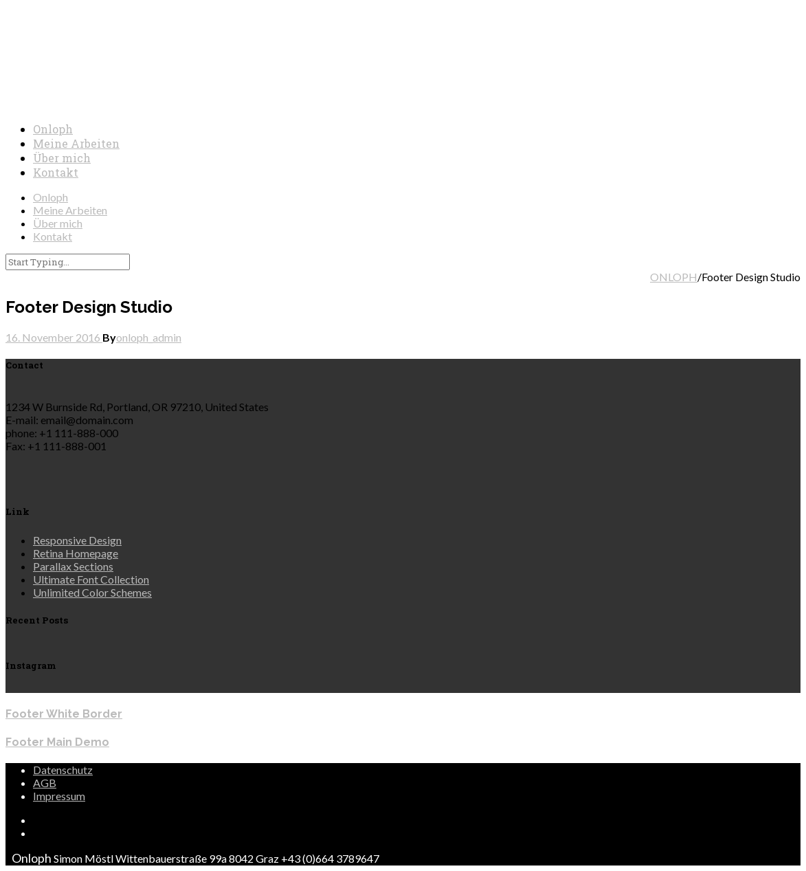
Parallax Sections (73, 566)
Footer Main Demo (57, 742)
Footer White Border (63, 713)
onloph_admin (148, 337)
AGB (44, 782)
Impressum (59, 795)
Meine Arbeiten (76, 143)
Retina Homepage (75, 553)
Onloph (53, 129)
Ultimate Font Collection (91, 579)
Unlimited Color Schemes (92, 592)
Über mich (62, 158)
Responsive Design (77, 540)
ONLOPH (673, 276)
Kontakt (55, 172)
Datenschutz (63, 769)
